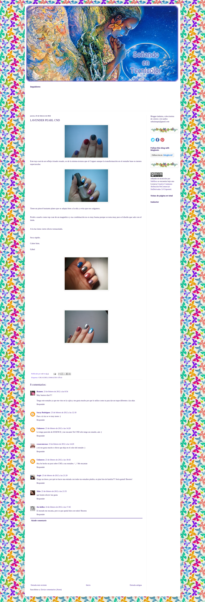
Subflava (154, 181)
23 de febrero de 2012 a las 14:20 (58, 428)
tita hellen (41, 507)
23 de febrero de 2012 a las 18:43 (58, 460)
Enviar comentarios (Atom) (51, 590)
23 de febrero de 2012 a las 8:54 (56, 392)
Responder (41, 404)
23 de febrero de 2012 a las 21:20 (55, 475)
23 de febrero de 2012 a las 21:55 (54, 491)
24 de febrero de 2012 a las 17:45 (58, 507)
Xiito (39, 491)
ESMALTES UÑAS (55, 378)
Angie (39, 475)
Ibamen (40, 392)
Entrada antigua (136, 585)
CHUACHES (43, 378)
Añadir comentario (39, 521)
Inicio (88, 585)
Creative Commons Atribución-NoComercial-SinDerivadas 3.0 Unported (161, 186)
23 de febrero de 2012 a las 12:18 (63, 413)
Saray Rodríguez (43, 413)
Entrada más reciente (39, 585)
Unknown (41, 428)
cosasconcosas (42, 444)
